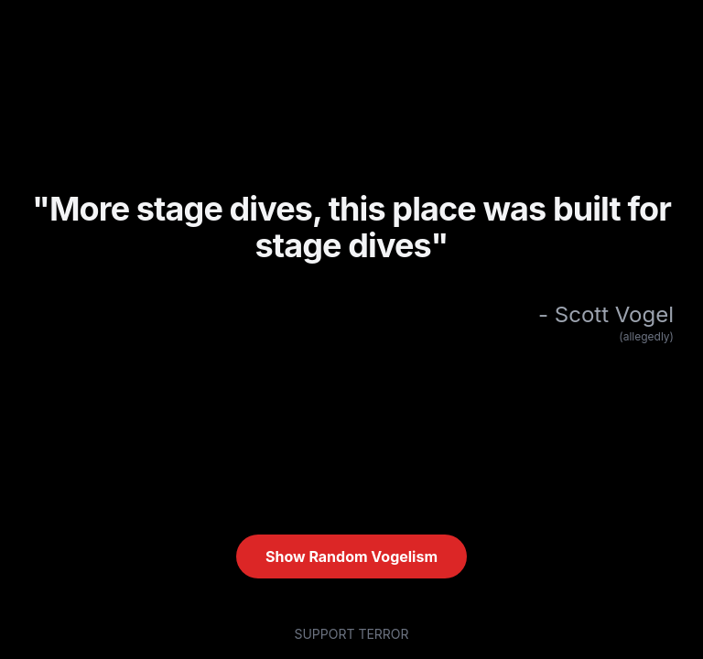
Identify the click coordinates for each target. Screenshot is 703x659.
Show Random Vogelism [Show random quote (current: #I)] (351, 556)
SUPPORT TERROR (351, 634)
